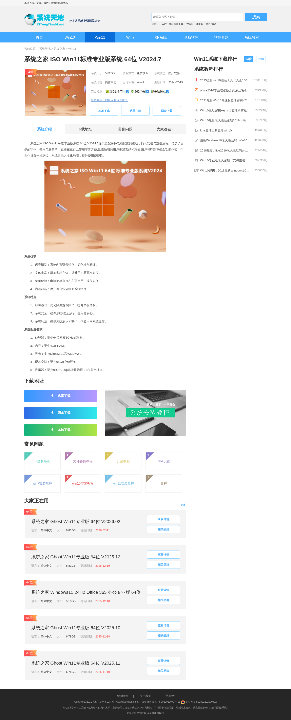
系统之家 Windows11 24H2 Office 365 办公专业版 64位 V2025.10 (86, 593)
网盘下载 (166, 110)
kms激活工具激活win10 (216, 130)
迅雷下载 (135, 110)
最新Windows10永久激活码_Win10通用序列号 (225, 140)
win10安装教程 (79, 480)
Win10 (69, 37)
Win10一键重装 (195, 24)
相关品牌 (163, 529)
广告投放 (169, 696)
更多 (183, 504)
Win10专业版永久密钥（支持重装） (224, 160)
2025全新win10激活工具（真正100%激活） (225, 80)
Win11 (100, 37)
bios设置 (158, 457)
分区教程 (117, 457)
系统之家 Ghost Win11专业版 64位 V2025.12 (75, 556)
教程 (156, 480)
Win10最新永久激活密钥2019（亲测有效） (225, 120)
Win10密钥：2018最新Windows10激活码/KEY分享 (225, 170)
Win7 (130, 37)
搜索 (256, 17)
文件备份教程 (79, 457)
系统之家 (59, 48)
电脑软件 (191, 37)
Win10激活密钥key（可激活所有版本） (225, 110)
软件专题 (221, 37)
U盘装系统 (37, 457)
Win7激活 (211, 24)
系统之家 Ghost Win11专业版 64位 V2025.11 (75, 663)
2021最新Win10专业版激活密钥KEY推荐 (225, 100)
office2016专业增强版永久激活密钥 (223, 90)
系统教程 (251, 37)
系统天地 (60, 2)
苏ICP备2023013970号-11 (166, 701)
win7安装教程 (38, 480)
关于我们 (145, 696)
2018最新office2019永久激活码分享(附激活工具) (225, 150)
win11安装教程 (119, 480)
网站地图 (122, 696)
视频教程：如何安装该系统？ (109, 100)
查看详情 (163, 519)
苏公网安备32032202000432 (199, 701)
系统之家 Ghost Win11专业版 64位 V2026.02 (75, 521)
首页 (39, 37)
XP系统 (161, 37)
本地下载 (104, 110)
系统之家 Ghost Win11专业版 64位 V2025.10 (75, 627)
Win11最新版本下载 (172, 24)
